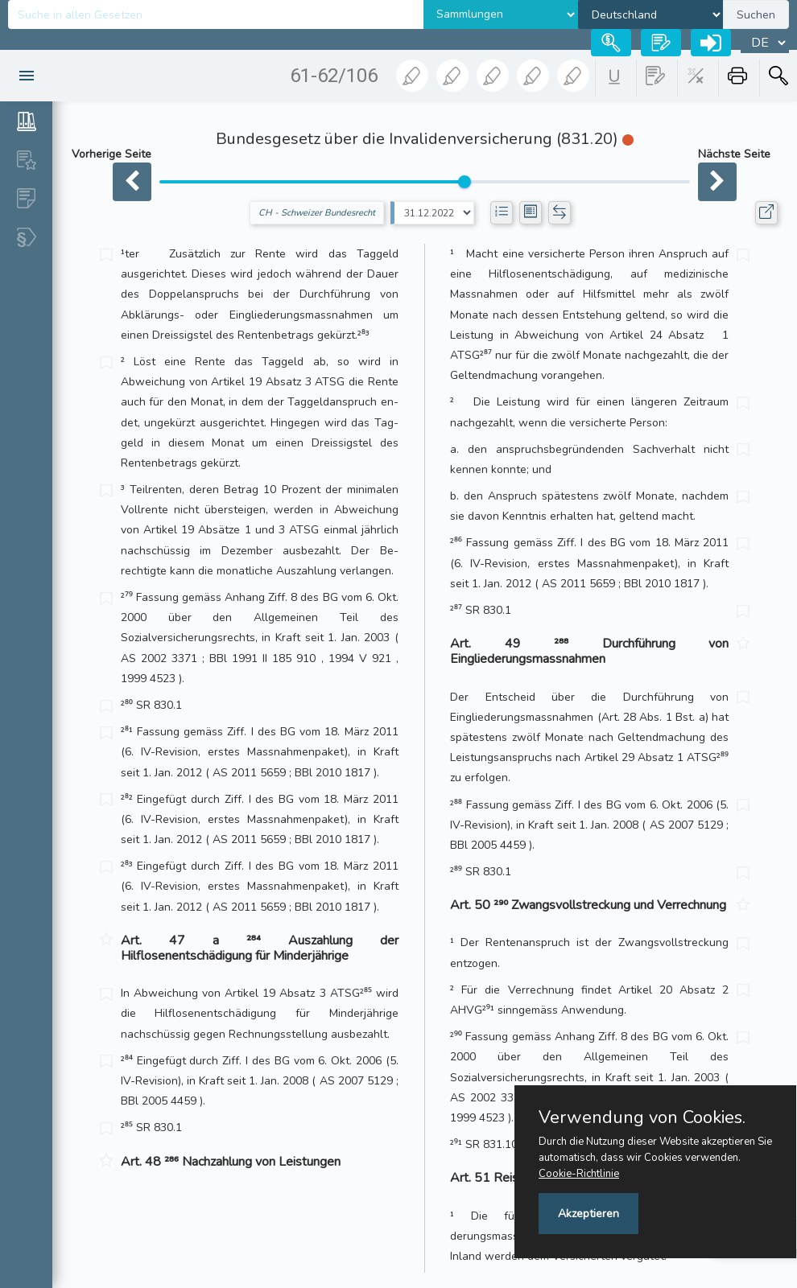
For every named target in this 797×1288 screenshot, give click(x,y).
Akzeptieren (588, 1213)
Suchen (756, 15)
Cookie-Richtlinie (579, 1174)
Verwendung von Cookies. (642, 1117)
